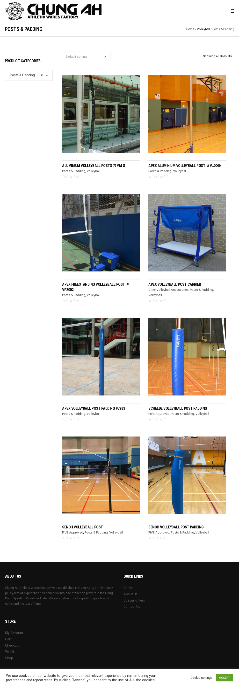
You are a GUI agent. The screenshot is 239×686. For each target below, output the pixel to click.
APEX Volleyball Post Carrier (174, 284)
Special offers (134, 600)
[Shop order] (86, 56)
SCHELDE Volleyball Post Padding (177, 408)
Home (190, 29)
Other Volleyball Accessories (168, 289)
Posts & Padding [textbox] (25, 75)
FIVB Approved (158, 414)
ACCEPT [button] (224, 677)
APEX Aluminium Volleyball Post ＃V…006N (184, 165)
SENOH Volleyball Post (82, 527)
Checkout (12, 645)
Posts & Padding (73, 171)
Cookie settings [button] (201, 677)
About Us (130, 594)
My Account (14, 633)
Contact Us (131, 607)
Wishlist (11, 652)
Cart (8, 639)
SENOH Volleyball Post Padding (176, 527)
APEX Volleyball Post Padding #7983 (93, 408)
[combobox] (28, 75)
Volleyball (203, 29)
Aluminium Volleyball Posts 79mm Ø (93, 165)
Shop (9, 658)
